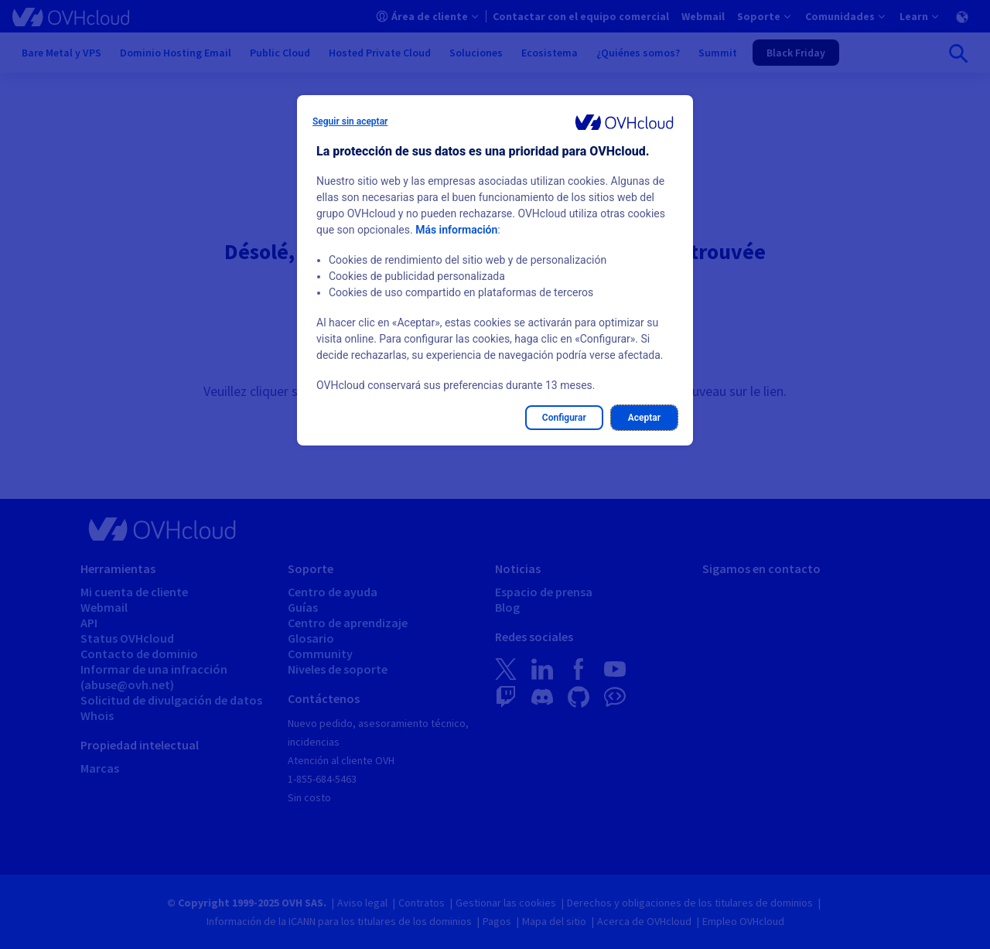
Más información (456, 230)
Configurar (564, 417)
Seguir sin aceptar (349, 121)
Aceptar (644, 417)
